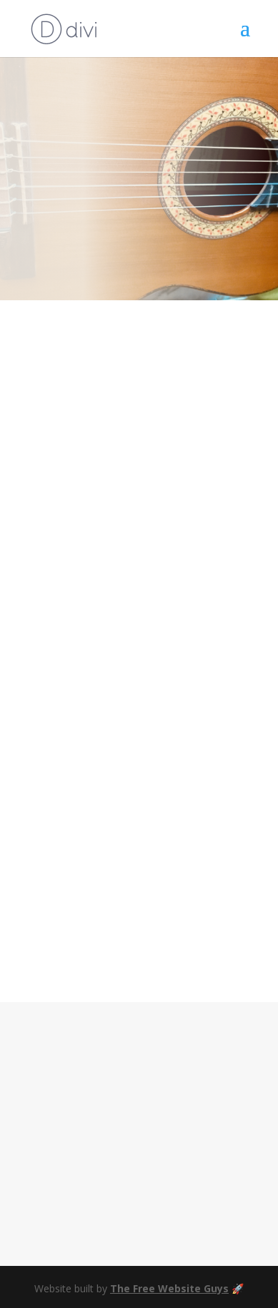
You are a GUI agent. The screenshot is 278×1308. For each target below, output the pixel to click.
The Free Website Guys (169, 1288)
